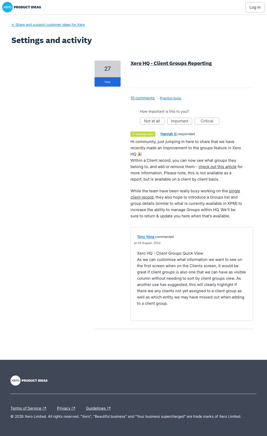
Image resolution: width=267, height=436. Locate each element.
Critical (210, 121)
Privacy (67, 408)
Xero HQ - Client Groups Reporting (171, 63)
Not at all (154, 121)
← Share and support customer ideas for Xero (48, 24)
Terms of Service (29, 408)
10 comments (143, 97)
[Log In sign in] (255, 7)
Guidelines (99, 408)
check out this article (217, 166)
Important (181, 121)
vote (107, 82)
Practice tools (170, 98)
